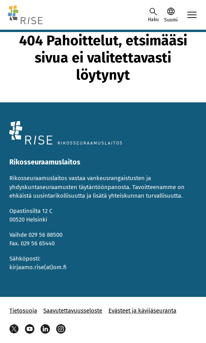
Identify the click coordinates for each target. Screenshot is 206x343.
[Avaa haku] (153, 15)
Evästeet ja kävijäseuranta (142, 310)
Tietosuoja (23, 310)
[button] (170, 15)
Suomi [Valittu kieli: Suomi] (171, 20)
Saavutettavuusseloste (72, 310)
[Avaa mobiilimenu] (192, 15)
